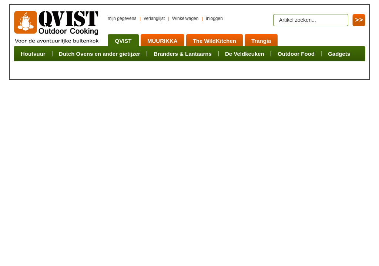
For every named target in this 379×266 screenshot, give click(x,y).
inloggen (214, 18)
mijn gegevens (122, 18)
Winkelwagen (185, 18)
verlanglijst (154, 18)
